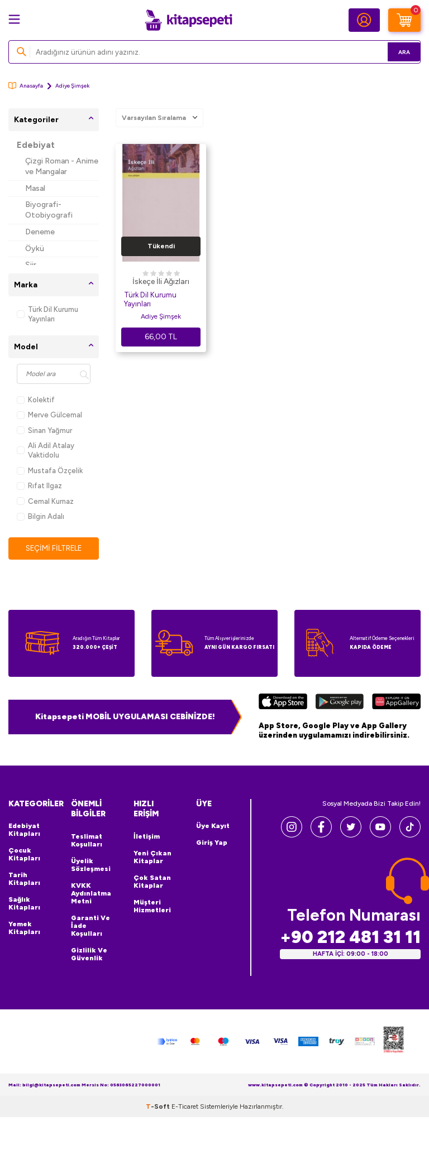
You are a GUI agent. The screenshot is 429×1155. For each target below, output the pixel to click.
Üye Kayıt (213, 826)
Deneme (40, 232)
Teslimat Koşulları (86, 841)
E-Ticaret (184, 1107)
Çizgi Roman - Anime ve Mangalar (61, 166)
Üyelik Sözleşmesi (91, 865)
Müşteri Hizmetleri (152, 907)
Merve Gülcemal (49, 415)
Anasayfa (25, 85)
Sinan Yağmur (44, 430)
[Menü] (14, 19)
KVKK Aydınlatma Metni (91, 894)
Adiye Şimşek (161, 316)
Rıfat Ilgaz (39, 486)
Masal (35, 188)
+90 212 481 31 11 (350, 937)
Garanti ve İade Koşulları (90, 926)
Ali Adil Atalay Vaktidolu (45, 450)
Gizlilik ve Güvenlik (89, 955)
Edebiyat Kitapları (24, 830)
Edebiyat (36, 145)
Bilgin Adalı (40, 516)
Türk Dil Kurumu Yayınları (47, 314)
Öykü (34, 248)
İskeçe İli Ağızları (160, 281)
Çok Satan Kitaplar (152, 882)
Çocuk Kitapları (24, 855)
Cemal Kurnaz (45, 501)
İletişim (147, 837)
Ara (395, 51)
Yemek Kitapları (24, 928)
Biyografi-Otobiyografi (49, 210)
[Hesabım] (364, 20)
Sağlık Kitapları (24, 904)
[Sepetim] (404, 20)
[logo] (188, 20)
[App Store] (283, 703)
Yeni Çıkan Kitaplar (152, 857)
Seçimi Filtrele (54, 548)
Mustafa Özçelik (50, 470)
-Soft (158, 1107)
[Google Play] (339, 703)
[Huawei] (396, 703)
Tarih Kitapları (24, 879)
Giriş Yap (211, 843)
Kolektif (36, 400)
